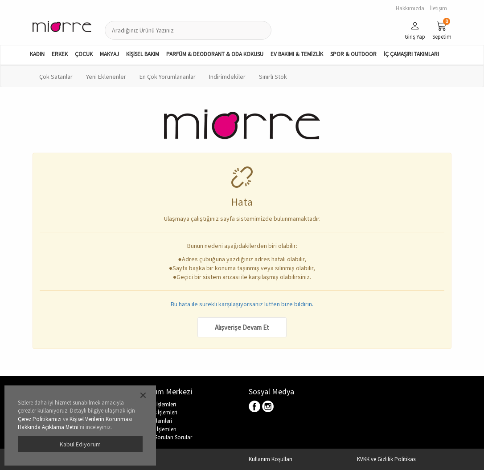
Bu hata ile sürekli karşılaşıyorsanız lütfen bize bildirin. (242, 304)
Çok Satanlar (56, 77)
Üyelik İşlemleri (158, 404)
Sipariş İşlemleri (159, 412)
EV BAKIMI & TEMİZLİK (297, 54)
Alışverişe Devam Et (242, 327)
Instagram (268, 407)
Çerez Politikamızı (40, 419)
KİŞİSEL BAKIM (142, 54)
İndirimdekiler (227, 77)
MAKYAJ (109, 54)
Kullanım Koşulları (270, 459)
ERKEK (60, 54)
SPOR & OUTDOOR (353, 54)
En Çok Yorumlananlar (167, 77)
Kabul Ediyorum (80, 444)
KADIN (37, 54)
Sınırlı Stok (273, 77)
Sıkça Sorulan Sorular (166, 437)
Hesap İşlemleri (158, 429)
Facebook (255, 407)
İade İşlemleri (156, 421)
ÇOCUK (84, 54)
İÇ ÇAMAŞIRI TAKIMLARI (411, 54)
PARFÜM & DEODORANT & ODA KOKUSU (214, 54)
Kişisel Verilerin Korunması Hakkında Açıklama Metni (75, 423)
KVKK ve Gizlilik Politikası (387, 459)
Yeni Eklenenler (106, 77)
